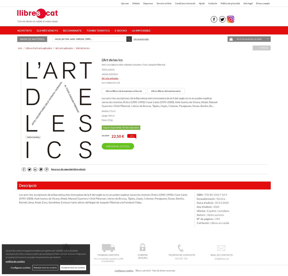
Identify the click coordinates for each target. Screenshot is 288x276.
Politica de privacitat (230, 3)
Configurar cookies (124, 270)
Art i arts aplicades (110, 78)
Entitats (136, 3)
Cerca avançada (141, 39)
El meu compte (263, 3)
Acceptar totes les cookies (73, 267)
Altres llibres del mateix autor (166, 91)
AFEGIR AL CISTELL (118, 146)
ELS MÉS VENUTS (48, 30)
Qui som (125, 3)
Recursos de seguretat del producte (68, 169)
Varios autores (108, 69)
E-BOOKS (121, 30)
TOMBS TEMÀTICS (99, 30)
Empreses (148, 3)
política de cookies (15, 261)
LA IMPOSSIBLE (141, 30)
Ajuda (202, 3)
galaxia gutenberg (110, 74)
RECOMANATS (72, 30)
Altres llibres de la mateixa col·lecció (124, 91)
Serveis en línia (164, 3)
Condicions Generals (185, 3)
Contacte (212, 3)
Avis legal (248, 3)
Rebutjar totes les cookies (45, 267)
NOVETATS (25, 30)
